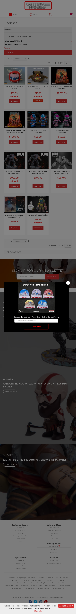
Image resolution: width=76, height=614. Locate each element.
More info (38, 611)
